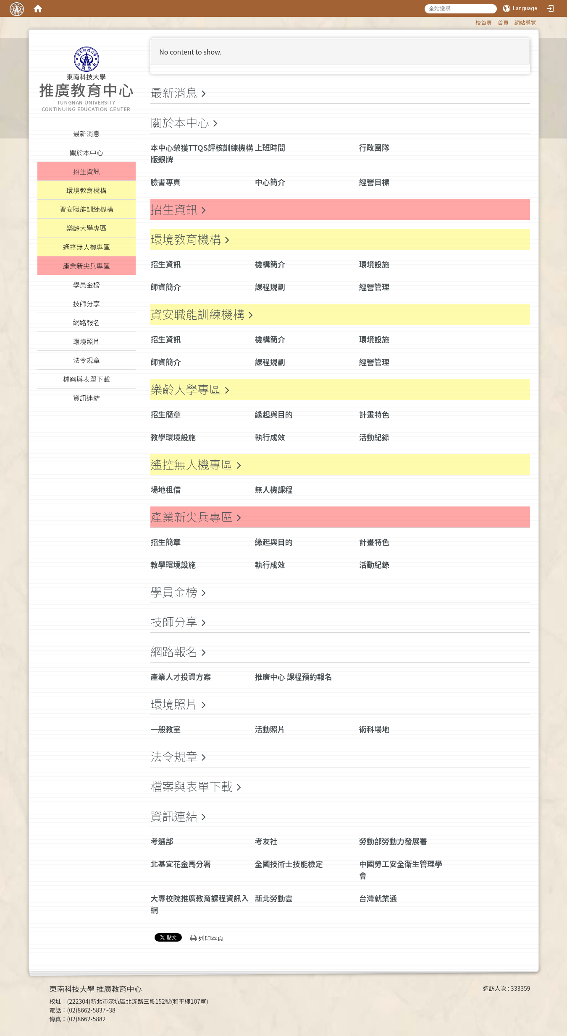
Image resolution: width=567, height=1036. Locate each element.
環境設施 (374, 263)
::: (471, 21)
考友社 (266, 840)
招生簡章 (165, 414)
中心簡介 (270, 181)
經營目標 (374, 181)
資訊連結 (173, 815)
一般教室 (165, 728)
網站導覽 (525, 22)
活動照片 (270, 728)
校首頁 (483, 22)
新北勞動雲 (274, 897)
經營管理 (374, 286)
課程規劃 (270, 286)
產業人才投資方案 (180, 676)
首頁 (503, 22)
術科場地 (374, 728)
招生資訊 (173, 209)
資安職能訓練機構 (197, 313)
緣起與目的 (274, 414)
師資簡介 (165, 286)
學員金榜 (173, 591)
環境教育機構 (185, 238)
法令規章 (173, 756)
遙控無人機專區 (191, 464)
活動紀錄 (374, 436)
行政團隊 (374, 147)
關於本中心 (179, 122)
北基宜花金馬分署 (180, 863)
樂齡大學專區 (185, 389)
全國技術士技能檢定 (289, 863)
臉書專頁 (165, 181)
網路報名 (173, 651)
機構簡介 (270, 263)
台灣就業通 (378, 897)
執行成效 (270, 436)
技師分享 (173, 621)
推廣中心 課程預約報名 (293, 676)
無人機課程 (274, 489)
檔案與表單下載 (191, 786)
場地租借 (165, 489)
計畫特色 (374, 414)
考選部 (161, 840)
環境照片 (173, 703)
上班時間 (270, 147)
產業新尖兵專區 (191, 516)
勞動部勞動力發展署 (393, 840)
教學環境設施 (173, 436)
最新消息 (173, 92)
